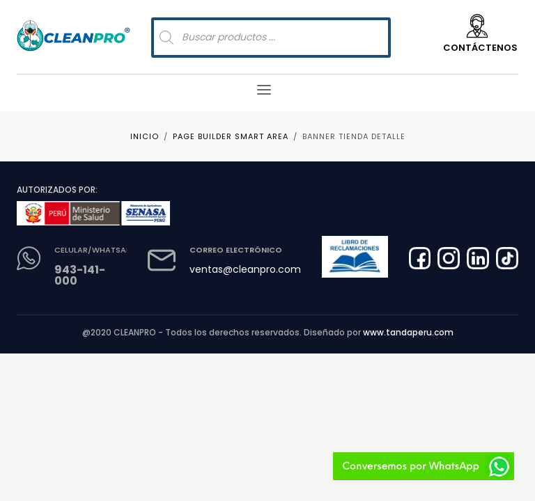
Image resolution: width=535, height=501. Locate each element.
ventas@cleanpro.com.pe (252, 269)
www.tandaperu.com (408, 332)
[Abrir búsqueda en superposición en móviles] (271, 37)
